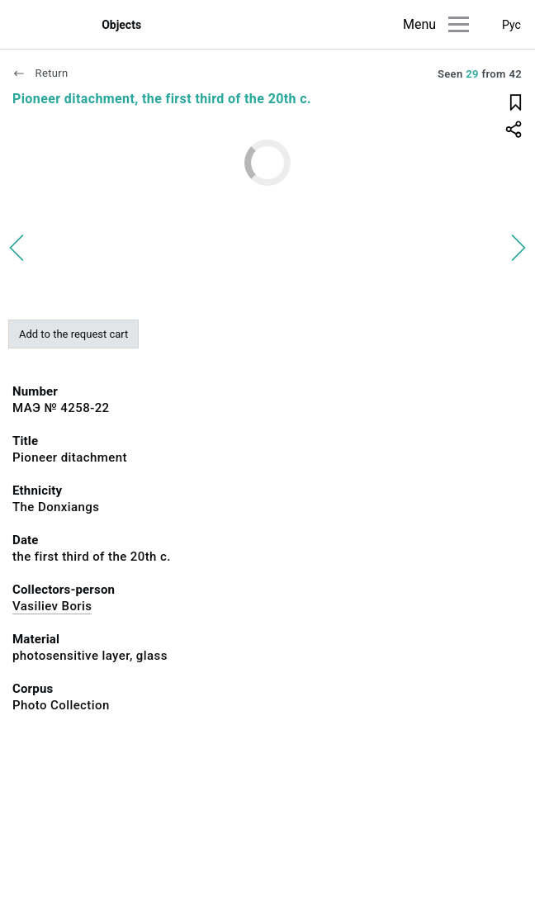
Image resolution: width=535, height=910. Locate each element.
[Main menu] (458, 24)
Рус (511, 24)
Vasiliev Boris (52, 606)
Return (40, 73)
